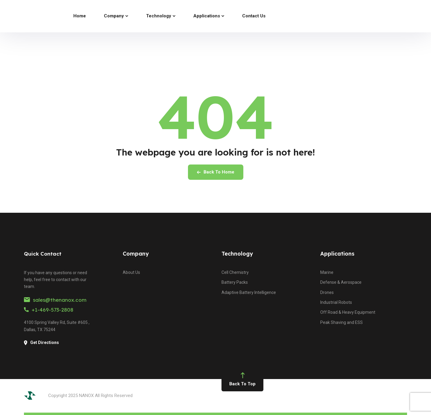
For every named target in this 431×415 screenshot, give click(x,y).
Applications (337, 253)
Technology (237, 253)
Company (136, 253)
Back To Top (242, 380)
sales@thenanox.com (55, 300)
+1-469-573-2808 (48, 310)
